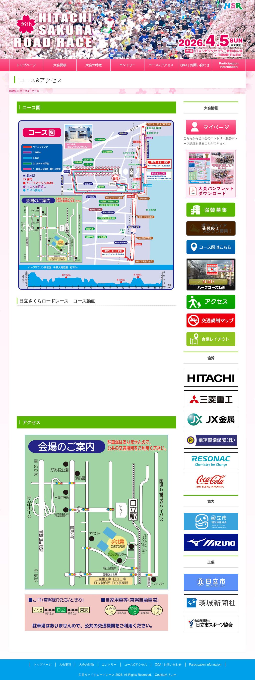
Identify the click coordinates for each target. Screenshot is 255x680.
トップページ (43, 664)
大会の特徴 (86, 664)
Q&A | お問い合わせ (168, 664)
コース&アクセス (135, 664)
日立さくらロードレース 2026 (102, 675)
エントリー (109, 664)
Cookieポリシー (165, 675)
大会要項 (65, 664)
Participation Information (205, 664)
